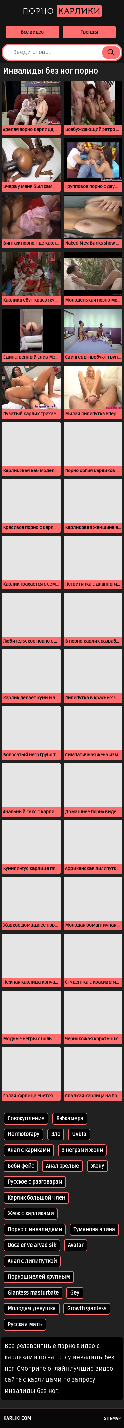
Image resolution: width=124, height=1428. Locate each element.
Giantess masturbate (33, 1293)
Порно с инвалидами (35, 1229)
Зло (55, 1134)
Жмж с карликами (31, 1213)
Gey (74, 1293)
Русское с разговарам (35, 1182)
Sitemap (112, 1418)
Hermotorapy (23, 1134)
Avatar (75, 1245)
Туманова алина (94, 1229)
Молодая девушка (32, 1309)
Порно (62, 11)
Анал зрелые (62, 1166)
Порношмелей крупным (39, 1277)
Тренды (89, 32)
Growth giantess (86, 1309)
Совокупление (26, 1118)
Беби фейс (21, 1166)
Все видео (32, 32)
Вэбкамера (69, 1118)
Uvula (79, 1134)
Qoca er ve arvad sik (32, 1245)
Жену (97, 1166)
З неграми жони (82, 1150)
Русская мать (25, 1324)
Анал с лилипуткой (32, 1261)
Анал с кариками (29, 1150)
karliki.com (17, 1418)
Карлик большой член (36, 1198)
